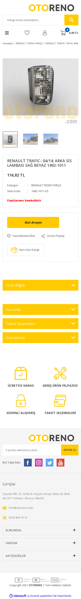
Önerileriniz (15, 337)
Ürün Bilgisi (15, 285)
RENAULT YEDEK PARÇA (46, 185)
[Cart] (69, 33)
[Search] (40, 20)
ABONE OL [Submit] (70, 450)
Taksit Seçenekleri (20, 323)
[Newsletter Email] (40, 450)
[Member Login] (45, 32)
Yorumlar (13, 309)
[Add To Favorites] (21, 236)
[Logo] (40, 7)
